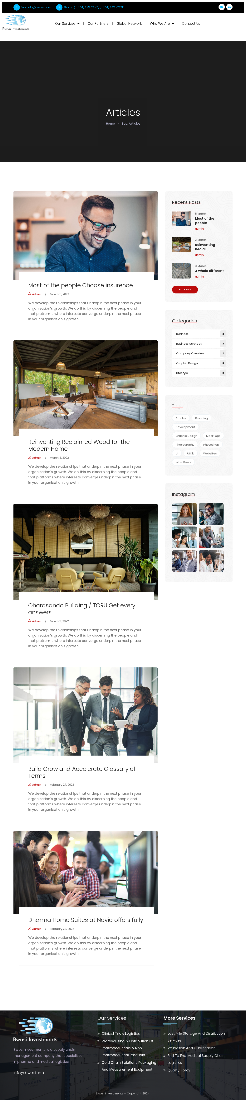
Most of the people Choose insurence (80, 285)
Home (110, 123)
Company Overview (190, 353)
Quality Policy (179, 1070)
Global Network (129, 23)
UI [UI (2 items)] (177, 453)
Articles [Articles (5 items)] (181, 418)
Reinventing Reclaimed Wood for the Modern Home (79, 445)
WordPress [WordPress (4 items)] (183, 462)
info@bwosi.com (29, 1073)
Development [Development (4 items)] (185, 427)
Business (182, 334)
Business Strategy (189, 344)
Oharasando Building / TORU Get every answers (81, 608)
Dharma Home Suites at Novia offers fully (85, 920)
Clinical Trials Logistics (121, 1033)
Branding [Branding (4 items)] (201, 418)
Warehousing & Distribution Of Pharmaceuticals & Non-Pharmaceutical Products (127, 1048)
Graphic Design (187, 363)
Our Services (67, 23)
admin (34, 294)
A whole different (209, 271)
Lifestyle (182, 373)
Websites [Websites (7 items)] (210, 453)
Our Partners (98, 23)
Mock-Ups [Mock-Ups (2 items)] (213, 436)
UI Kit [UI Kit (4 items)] (190, 453)
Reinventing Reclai (205, 247)
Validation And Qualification (191, 1048)
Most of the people (204, 220)
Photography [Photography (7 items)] (185, 445)
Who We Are (162, 23)
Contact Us (191, 23)
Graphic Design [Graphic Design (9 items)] (186, 436)
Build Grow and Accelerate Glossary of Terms (81, 772)
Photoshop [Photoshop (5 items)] (211, 445)
